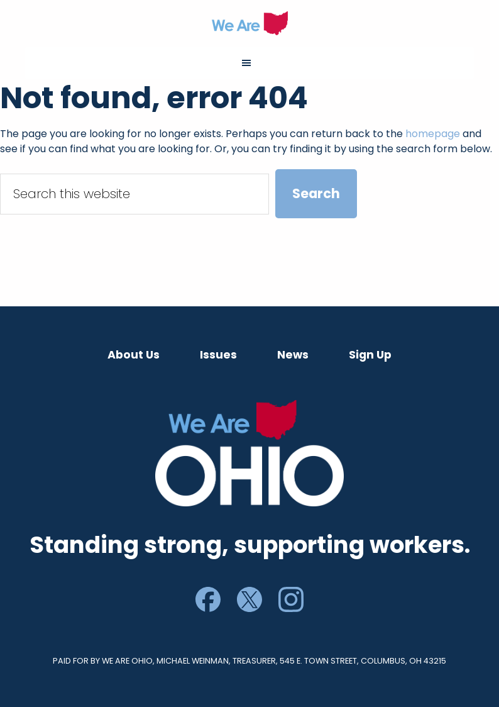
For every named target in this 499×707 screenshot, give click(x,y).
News (293, 354)
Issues (218, 354)
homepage (432, 133)
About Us (133, 354)
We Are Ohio (249, 23)
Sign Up (370, 354)
